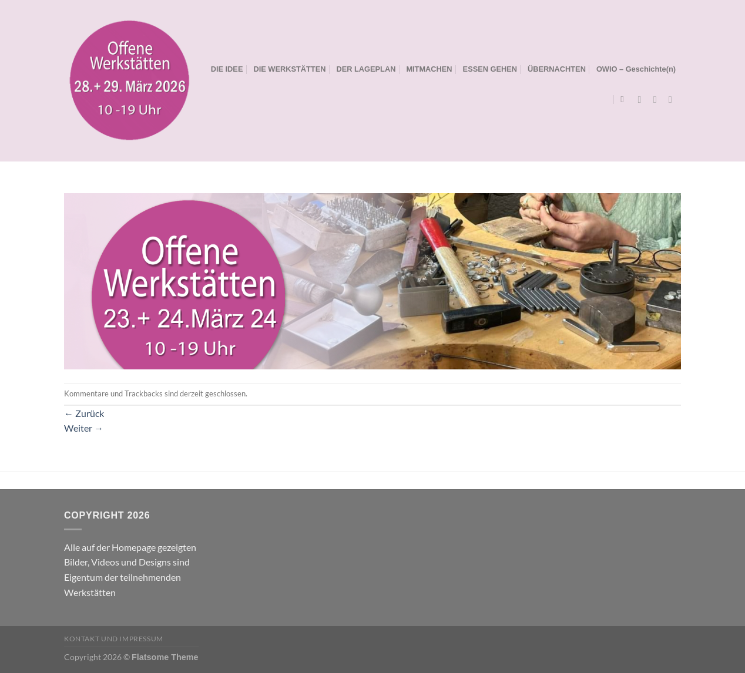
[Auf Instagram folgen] (658, 99)
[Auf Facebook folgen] (642, 99)
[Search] (624, 99)
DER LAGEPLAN (365, 69)
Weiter (83, 427)
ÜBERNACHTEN (557, 69)
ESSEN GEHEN (490, 69)
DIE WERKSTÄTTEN (289, 69)
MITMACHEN (429, 69)
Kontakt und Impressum (113, 638)
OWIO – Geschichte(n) (636, 69)
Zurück (84, 413)
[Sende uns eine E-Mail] (673, 99)
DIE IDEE (227, 69)
